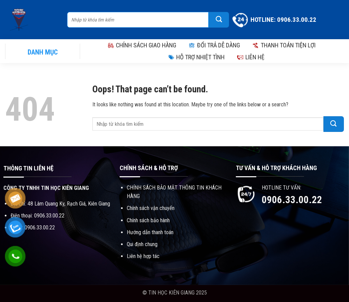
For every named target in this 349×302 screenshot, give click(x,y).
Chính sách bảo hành (148, 220)
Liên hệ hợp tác (143, 256)
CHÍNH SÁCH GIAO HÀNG (141, 45)
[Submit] (219, 20)
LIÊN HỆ (250, 57)
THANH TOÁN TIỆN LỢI (284, 45)
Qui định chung (142, 244)
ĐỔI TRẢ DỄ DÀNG (214, 45)
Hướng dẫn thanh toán (150, 232)
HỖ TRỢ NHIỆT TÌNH (196, 57)
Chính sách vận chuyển (150, 208)
